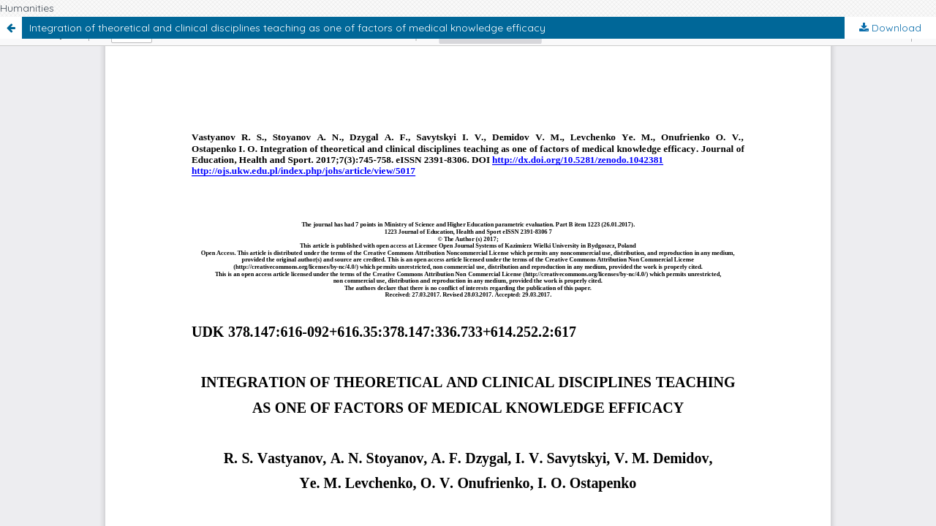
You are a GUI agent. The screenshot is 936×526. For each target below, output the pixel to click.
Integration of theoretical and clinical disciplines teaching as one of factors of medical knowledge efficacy (287, 27)
